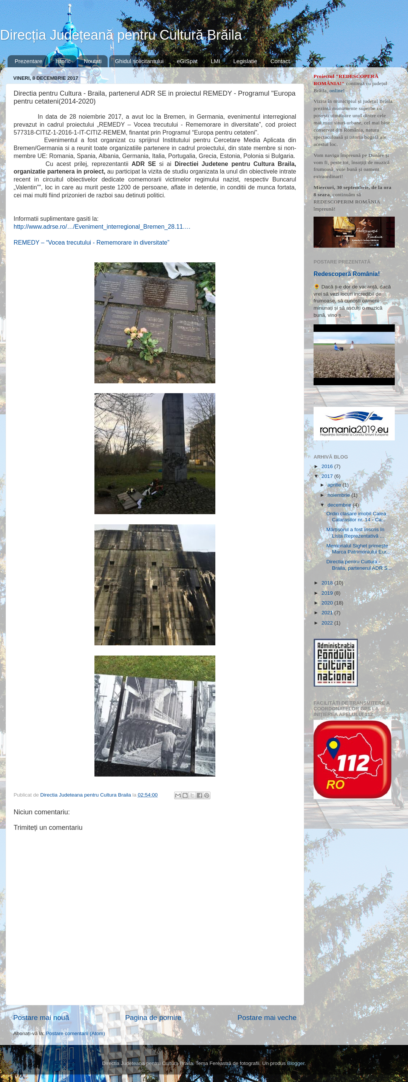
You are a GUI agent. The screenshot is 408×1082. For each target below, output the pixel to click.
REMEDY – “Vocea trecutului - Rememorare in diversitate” (91, 242)
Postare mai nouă (41, 1018)
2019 (327, 593)
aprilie (335, 485)
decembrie (340, 505)
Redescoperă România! (347, 274)
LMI (215, 61)
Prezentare (28, 61)
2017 (327, 476)
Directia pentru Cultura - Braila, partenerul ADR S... (359, 564)
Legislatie (245, 61)
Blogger (295, 1063)
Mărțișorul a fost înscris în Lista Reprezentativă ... (355, 532)
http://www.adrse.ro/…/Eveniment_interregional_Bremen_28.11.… (102, 226)
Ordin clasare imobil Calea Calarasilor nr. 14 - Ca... (356, 516)
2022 (327, 623)
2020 (327, 603)
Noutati (93, 61)
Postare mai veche (267, 1018)
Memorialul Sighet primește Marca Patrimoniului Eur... (358, 549)
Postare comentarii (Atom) (75, 1033)
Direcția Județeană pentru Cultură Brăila (121, 35)
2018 (327, 583)
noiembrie (339, 495)
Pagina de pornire (153, 1018)
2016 (327, 466)
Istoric (63, 61)
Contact (280, 61)
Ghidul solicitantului (139, 61)
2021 (327, 612)
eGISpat (187, 61)
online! (337, 90)
